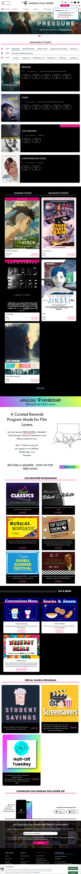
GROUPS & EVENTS (47, 9)
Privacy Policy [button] (29, 839)
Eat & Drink (8, 859)
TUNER (25, 97)
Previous (3, 23)
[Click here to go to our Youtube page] (75, 2)
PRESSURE (26, 67)
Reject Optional (73, 868)
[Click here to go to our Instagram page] (65, 2)
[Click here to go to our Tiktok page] (71, 2)
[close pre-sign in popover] (76, 10)
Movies (7, 856)
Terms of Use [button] (72, 837)
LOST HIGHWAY (29, 131)
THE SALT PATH (40, 856)
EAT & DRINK (25, 9)
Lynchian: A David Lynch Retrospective (70, 126)
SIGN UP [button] (40, 843)
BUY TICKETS (35, 254)
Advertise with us (24, 856)
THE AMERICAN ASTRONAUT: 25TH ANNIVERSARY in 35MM (43, 861)
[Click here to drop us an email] (78, 2)
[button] (3, 3)
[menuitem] (10, 856)
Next (77, 23)
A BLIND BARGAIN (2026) (34, 158)
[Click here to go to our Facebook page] (62, 2)
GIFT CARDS (36, 9)
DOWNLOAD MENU (21, 669)
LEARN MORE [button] (34, 728)
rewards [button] (65, 5)
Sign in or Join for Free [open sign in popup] (63, 17)
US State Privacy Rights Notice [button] (40, 839)
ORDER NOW (21, 631)
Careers (22, 859)
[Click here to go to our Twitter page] (68, 2)
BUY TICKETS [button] (23, 512)
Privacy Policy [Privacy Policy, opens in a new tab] (37, 872)
